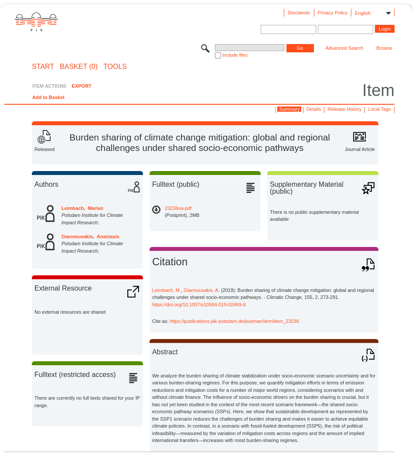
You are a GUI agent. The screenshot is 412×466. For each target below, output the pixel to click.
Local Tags (379, 109)
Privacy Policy (332, 12)
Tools (115, 66)
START (43, 66)
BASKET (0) (79, 66)
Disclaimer (299, 12)
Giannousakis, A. (202, 290)
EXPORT (82, 86)
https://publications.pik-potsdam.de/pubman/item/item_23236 (234, 321)
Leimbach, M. (166, 290)
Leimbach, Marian (82, 208)
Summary (289, 109)
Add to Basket (48, 97)
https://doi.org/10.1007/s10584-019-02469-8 (199, 304)
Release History (345, 109)
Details (313, 109)
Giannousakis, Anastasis (90, 236)
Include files (235, 55)
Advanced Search (345, 48)
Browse (384, 48)
